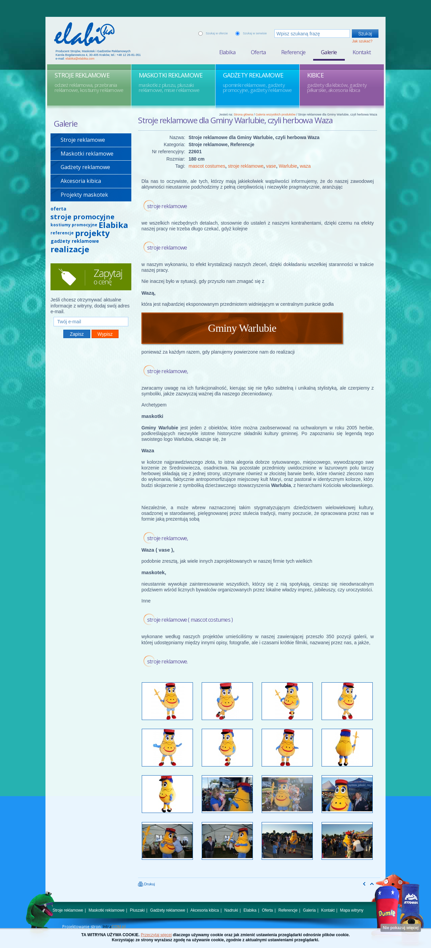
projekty (92, 232)
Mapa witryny (351, 910)
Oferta (258, 52)
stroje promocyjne (82, 216)
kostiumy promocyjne (74, 225)
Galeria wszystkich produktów (276, 114)
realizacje (70, 249)
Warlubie (288, 166)
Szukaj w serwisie (255, 33)
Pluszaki (137, 910)
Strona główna (243, 114)
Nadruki (231, 910)
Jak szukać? (362, 41)
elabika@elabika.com (80, 58)
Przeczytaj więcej (156, 935)
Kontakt (362, 52)
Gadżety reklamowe (85, 167)
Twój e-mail (91, 314)
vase (271, 166)
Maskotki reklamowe (87, 153)
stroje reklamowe (246, 166)
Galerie (329, 52)
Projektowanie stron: (94, 926)
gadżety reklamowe (75, 241)
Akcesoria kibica (81, 181)
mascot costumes (207, 166)
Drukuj (146, 884)
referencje (62, 233)
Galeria (309, 910)
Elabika (227, 52)
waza (305, 166)
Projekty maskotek (84, 194)
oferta (58, 208)
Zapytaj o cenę (91, 276)
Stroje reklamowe (83, 139)
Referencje (293, 52)
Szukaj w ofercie (217, 33)
